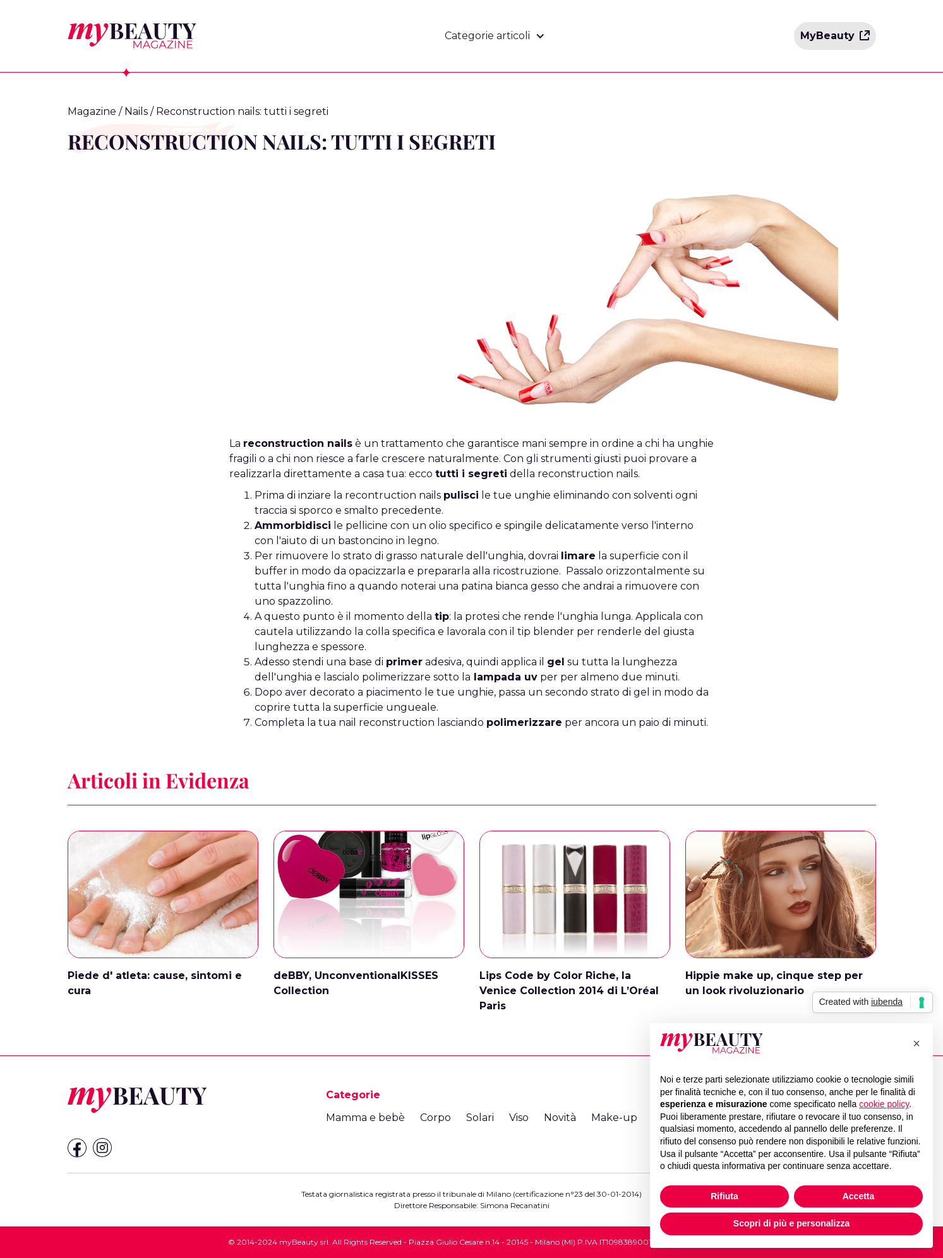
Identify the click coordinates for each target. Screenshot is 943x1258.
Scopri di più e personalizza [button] (791, 1223)
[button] (495, 36)
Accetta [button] (859, 1196)
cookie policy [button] (884, 1104)
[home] (132, 36)
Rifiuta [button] (724, 1196)
